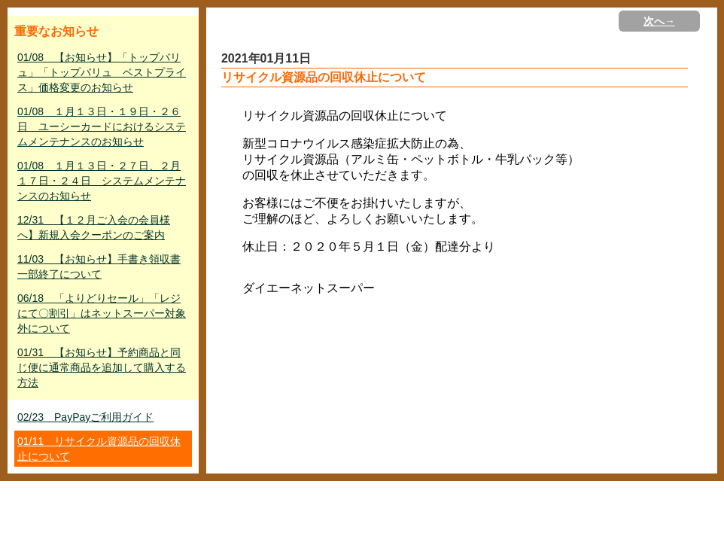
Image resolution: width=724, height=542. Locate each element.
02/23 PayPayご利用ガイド (85, 417)
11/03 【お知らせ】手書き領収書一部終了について (99, 266)
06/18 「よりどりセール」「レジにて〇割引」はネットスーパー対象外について (101, 313)
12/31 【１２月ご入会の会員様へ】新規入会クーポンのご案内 (93, 227)
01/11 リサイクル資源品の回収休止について (99, 448)
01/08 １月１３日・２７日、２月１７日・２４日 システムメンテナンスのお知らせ (101, 181)
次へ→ (659, 21)
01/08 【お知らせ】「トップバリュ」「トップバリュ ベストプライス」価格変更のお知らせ (101, 72)
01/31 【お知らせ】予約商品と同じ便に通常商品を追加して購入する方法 (101, 367)
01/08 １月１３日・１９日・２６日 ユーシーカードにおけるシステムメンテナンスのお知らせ (101, 126)
